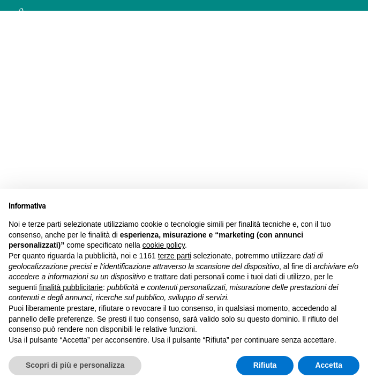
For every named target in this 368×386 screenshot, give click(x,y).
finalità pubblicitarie (71, 287)
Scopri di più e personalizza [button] (75, 365)
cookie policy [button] (163, 245)
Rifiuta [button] (265, 365)
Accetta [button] (328, 365)
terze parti (174, 255)
